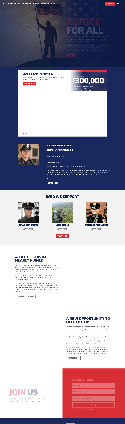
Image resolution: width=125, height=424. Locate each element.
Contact (54, 3)
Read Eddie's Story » (26, 253)
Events (36, 3)
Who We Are (11, 3)
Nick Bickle (62, 181)
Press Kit (95, 397)
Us (24, 350)
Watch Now (30, 84)
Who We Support (24, 3)
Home (68, 393)
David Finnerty (60, 105)
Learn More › (54, 138)
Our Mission (77, 393)
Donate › (110, 4)
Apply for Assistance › (50, 384)
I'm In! (96, 363)
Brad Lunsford (28, 181)
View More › (62, 192)
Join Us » (71, 55)
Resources (45, 3)
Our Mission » (74, 315)
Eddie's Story (90, 393)
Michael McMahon (96, 181)
